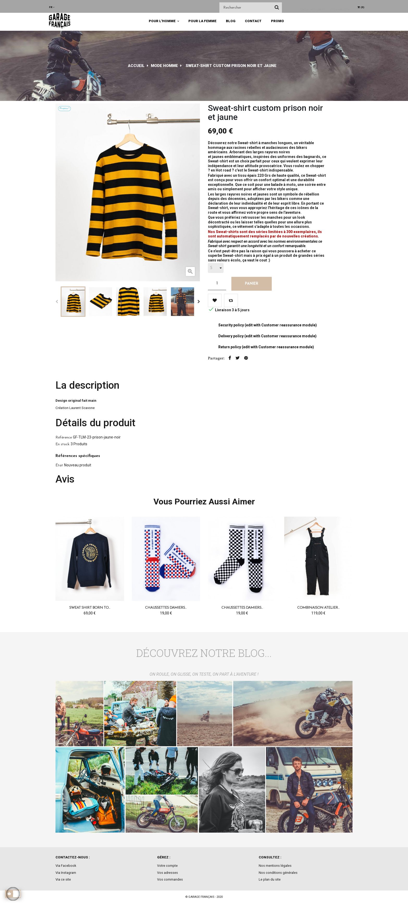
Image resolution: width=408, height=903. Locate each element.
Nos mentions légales (275, 866)
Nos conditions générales (278, 873)
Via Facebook (65, 866)
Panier (251, 284)
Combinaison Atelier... (318, 608)
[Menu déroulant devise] (51, 7)
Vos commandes (170, 879)
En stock (62, 444)
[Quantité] (217, 283)
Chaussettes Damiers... (166, 608)
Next (198, 301)
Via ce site (63, 879)
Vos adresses (167, 873)
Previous (56, 301)
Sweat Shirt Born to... (89, 608)
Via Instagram (65, 873)
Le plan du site (270, 879)
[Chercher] (250, 7)
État (59, 465)
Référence (63, 438)
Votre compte (167, 866)
